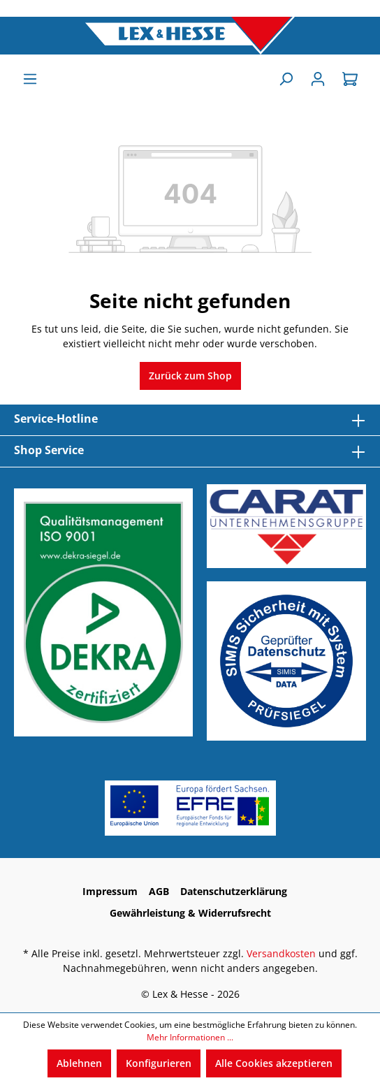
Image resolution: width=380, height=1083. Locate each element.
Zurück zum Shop (190, 375)
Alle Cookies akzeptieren (273, 1063)
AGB (159, 891)
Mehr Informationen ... (190, 1037)
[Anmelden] (318, 79)
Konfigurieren (158, 1063)
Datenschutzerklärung (233, 891)
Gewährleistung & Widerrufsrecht (190, 913)
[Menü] (30, 79)
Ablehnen (79, 1063)
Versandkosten (281, 953)
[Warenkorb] (350, 79)
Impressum (110, 891)
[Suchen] (286, 79)
